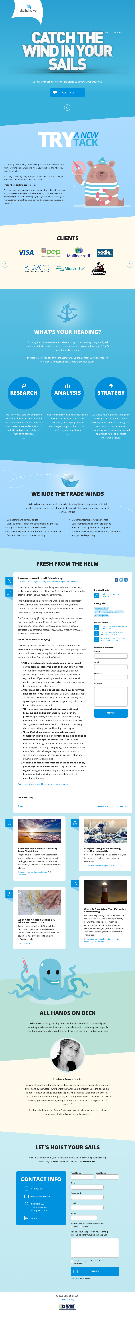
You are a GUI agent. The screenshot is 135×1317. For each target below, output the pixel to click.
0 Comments (73, 582)
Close (20, 806)
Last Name (101, 1173)
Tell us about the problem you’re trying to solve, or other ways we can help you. (89, 1237)
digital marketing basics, (43, 582)
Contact (125, 6)
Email (96, 663)
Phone (73, 1216)
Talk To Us (67, 92)
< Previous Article (105, 807)
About (62, 6)
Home (50, 6)
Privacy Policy (67, 1305)
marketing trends (101, 616)
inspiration (119, 612)
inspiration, (90, 868)
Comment (98, 684)
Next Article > (121, 807)
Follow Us (36, 1221)
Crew (113, 6)
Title (73, 1184)
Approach (75, 6)
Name (97, 652)
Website (98, 673)
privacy (77, 1284)
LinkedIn (126, 580)
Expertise (90, 6)
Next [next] (130, 265)
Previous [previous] (5, 265)
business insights (58, 582)
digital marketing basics (104, 612)
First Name (76, 1173)
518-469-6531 (38, 1189)
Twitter (121, 580)
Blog (103, 6)
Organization (77, 1195)
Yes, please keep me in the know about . (87, 1267)
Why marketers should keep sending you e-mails (43, 784)
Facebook (116, 580)
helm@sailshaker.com (42, 1198)
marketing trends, (27, 582)
